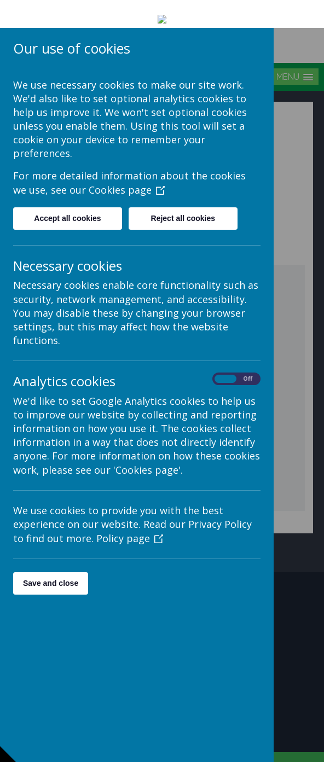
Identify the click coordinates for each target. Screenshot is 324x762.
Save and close (50, 555)
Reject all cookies (183, 190)
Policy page (129, 510)
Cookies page (127, 161)
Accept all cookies (67, 190)
